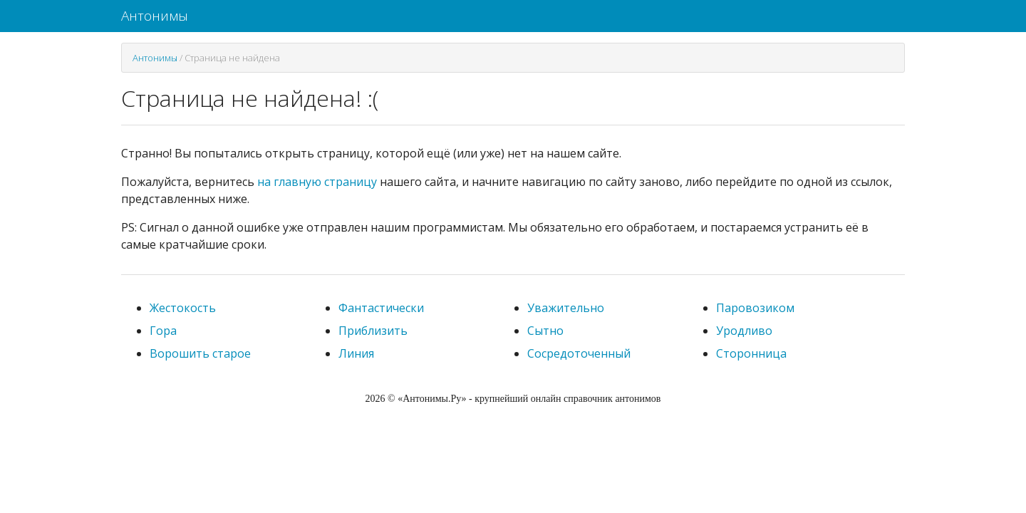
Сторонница (751, 353)
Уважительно (565, 308)
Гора (163, 330)
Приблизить (373, 330)
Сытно (545, 330)
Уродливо (744, 330)
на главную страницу (317, 182)
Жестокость (183, 308)
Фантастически (381, 308)
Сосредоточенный (579, 353)
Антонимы (154, 15)
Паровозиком (755, 308)
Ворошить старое (200, 353)
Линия (356, 353)
